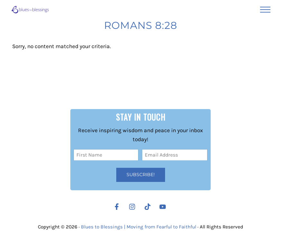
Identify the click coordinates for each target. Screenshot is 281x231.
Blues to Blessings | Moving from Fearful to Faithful (138, 227)
